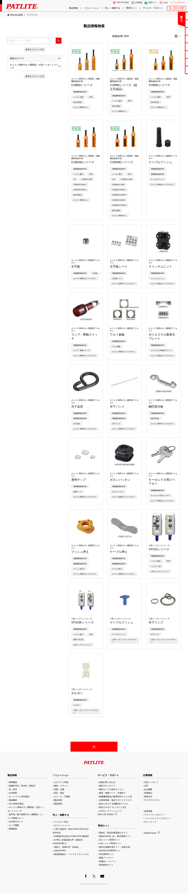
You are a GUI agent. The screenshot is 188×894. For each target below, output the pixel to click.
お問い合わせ (176, 15)
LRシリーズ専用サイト (109, 840)
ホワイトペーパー (62, 825)
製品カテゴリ (17, 58)
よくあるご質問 (176, 23)
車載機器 (13, 782)
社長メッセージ (151, 782)
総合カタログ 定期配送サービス (113, 804)
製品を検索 (179, 8)
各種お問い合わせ (107, 782)
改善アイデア (176, 69)
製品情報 (73, 8)
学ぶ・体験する (112, 8)
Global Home (150, 833)
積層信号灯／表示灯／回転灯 (22, 786)
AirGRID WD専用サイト (110, 850)
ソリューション (91, 8)
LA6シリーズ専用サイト (110, 843)
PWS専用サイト (106, 854)
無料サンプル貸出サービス (111, 789)
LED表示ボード (16, 821)
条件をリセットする (35, 49)
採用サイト (152, 2)
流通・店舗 (59, 789)
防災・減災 (59, 793)
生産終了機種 (176, 54)
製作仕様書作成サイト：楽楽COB (114, 847)
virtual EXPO (60, 850)
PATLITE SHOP (123, 2)
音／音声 (13, 789)
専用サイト (131, 8)
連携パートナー (106, 858)
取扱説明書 (176, 46)
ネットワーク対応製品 (19, 796)
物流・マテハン (61, 786)
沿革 (146, 786)
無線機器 (13, 800)
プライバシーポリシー (154, 815)
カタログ (176, 39)
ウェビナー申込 (61, 822)
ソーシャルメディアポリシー (157, 818)
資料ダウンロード (107, 786)
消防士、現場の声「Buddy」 (67, 847)
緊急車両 (58, 804)
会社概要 (148, 789)
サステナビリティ (152, 800)
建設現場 (58, 800)
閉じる (161, 16)
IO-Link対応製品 (16, 804)
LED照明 (13, 793)
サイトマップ (150, 822)
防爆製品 (13, 829)
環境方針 (148, 796)
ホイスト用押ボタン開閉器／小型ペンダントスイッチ (34, 66)
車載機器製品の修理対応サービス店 (115, 796)
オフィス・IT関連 (62, 796)
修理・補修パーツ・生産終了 (112, 793)
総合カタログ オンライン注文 (112, 807)
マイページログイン (178, 2)
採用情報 (148, 811)
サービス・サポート (153, 8)
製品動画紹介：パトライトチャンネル (71, 854)
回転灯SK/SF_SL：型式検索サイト (115, 836)
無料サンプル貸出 (176, 31)
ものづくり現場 (61, 782)
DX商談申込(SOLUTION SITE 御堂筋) (71, 836)
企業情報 (138, 2)
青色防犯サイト (106, 865)
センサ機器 (14, 825)
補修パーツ (176, 62)
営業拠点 (148, 793)
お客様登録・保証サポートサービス (115, 800)
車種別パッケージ (107, 861)
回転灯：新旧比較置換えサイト (113, 833)
